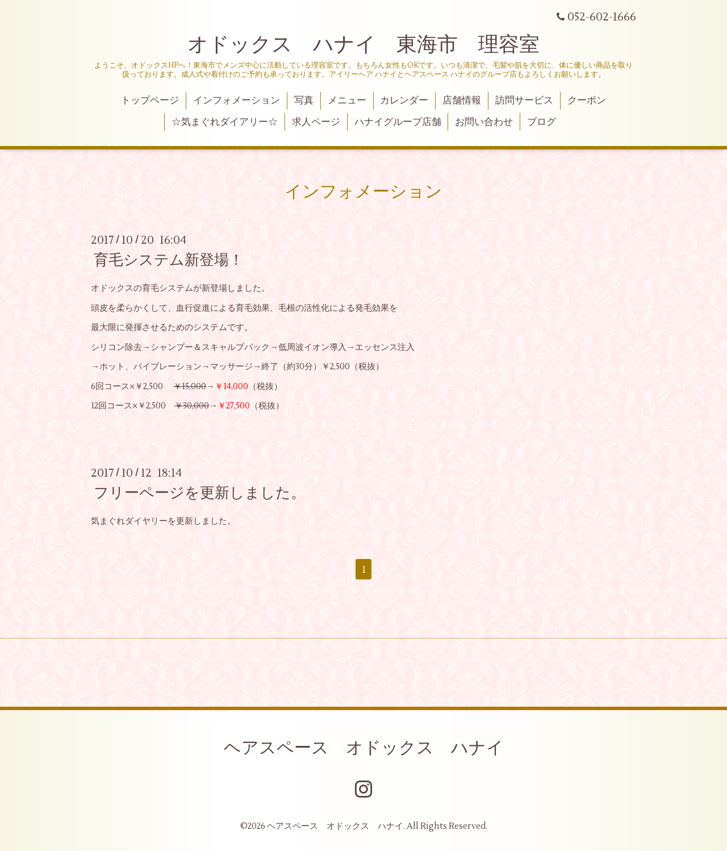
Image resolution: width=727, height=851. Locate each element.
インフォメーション (236, 100)
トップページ (150, 100)
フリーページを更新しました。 (200, 493)
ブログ (541, 122)
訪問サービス (524, 100)
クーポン (586, 100)
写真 (304, 100)
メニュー (347, 100)
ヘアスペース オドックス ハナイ (364, 748)
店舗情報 (461, 100)
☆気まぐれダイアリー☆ (225, 122)
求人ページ (316, 122)
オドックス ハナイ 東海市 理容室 (363, 45)
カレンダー (404, 100)
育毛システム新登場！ (169, 260)
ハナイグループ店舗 (397, 122)
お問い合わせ (484, 122)
